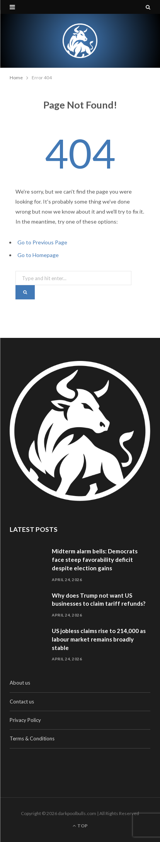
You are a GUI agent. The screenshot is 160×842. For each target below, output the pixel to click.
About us (20, 683)
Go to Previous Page (42, 242)
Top (80, 826)
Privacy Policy (25, 720)
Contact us (22, 701)
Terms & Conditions (32, 738)
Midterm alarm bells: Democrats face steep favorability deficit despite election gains (95, 559)
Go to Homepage (38, 255)
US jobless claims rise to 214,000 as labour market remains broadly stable (99, 639)
